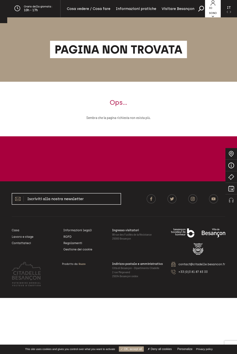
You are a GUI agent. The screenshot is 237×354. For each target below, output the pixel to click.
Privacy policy (204, 349)
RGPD (67, 236)
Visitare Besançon (178, 9)
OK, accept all (131, 349)
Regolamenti (72, 243)
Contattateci (21, 243)
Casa (15, 230)
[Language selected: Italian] (229, 8)
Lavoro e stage (22, 236)
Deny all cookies (160, 349)
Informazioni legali (77, 230)
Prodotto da (74, 264)
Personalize (185, 349)
